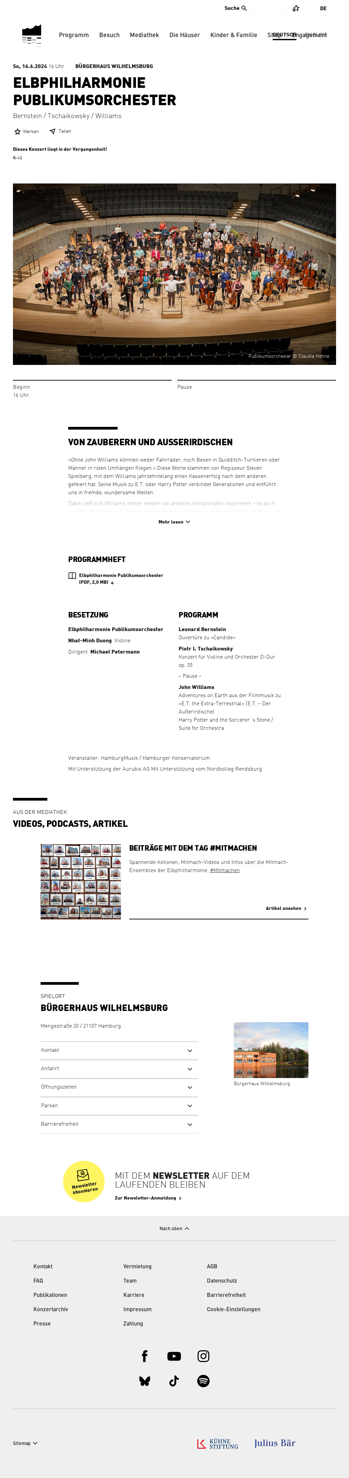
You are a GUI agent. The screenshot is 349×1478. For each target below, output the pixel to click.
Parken (49, 1106)
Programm (74, 35)
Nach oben (171, 1228)
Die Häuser (184, 35)
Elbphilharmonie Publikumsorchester (121, 579)
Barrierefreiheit (59, 1124)
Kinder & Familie (233, 35)
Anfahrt (50, 1069)
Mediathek (144, 35)
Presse (42, 1324)
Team (130, 1281)
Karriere (134, 1295)
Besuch (109, 35)
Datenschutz (222, 1281)
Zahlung (133, 1324)
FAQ (38, 1281)
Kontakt (50, 1050)
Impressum (137, 1310)
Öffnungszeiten (59, 1087)
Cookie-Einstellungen (233, 1310)
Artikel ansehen (283, 908)
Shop (275, 35)
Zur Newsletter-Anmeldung (145, 1198)
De (323, 8)
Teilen (65, 131)
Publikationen (50, 1295)
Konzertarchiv (50, 1310)
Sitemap (22, 1443)
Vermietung (137, 1267)
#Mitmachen (225, 870)
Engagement (309, 35)
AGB (212, 1267)
